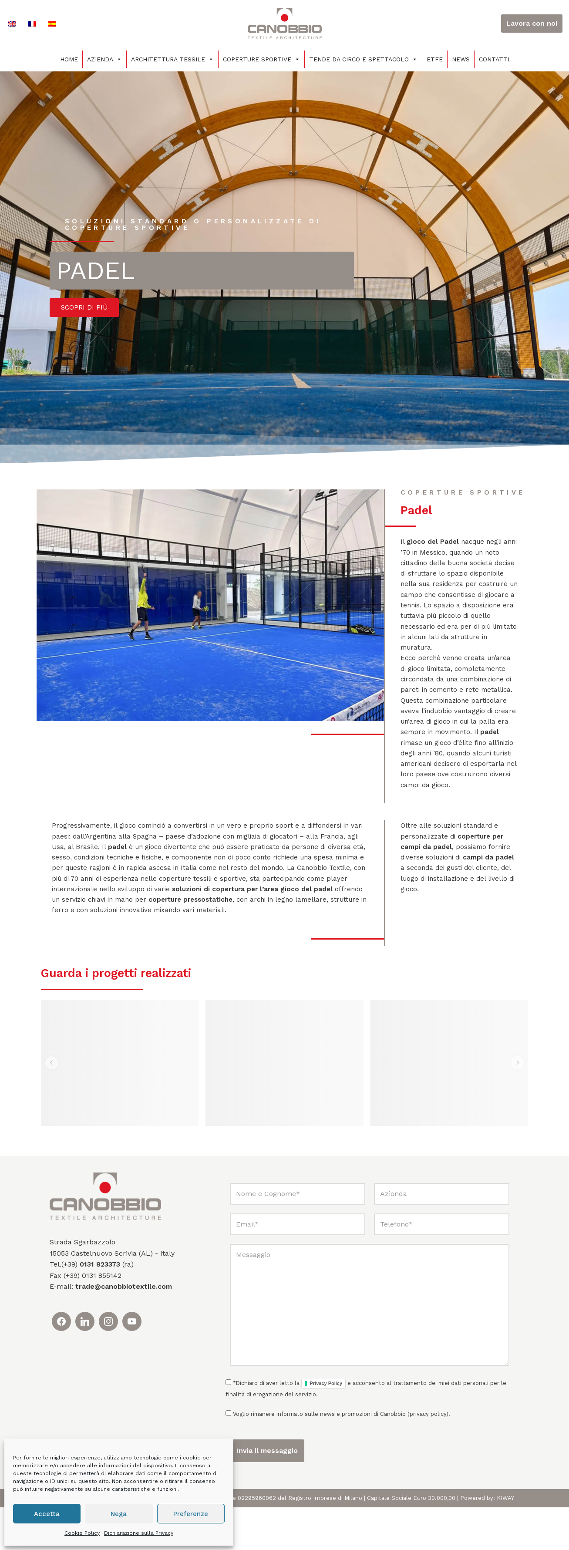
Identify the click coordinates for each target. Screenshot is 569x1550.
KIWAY (505, 1540)
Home (69, 59)
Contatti (494, 59)
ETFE (435, 59)
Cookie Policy (82, 1533)
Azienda (104, 59)
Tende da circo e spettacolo (363, 59)
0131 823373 (100, 1307)
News (461, 59)
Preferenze (190, 1514)
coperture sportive (465, 499)
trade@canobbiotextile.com (123, 1329)
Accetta (47, 1514)
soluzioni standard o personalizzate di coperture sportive (198, 224)
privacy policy (428, 1457)
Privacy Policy (326, 1426)
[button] (52, 1105)
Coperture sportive (261, 59)
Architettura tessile (172, 59)
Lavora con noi (531, 23)
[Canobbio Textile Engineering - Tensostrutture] (285, 23)
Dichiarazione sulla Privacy (138, 1533)
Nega (119, 1514)
